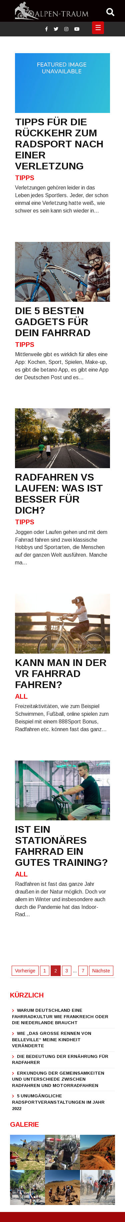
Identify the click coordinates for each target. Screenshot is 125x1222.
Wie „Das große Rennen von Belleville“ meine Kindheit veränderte (51, 1039)
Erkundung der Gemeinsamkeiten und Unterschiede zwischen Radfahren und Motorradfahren (58, 1079)
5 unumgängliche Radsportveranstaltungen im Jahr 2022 (58, 1102)
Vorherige (25, 970)
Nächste (101, 970)
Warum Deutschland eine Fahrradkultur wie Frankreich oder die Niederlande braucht (60, 1016)
